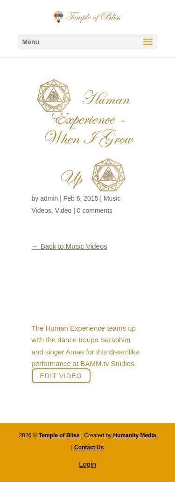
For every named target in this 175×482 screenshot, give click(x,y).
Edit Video (61, 376)
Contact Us (89, 447)
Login (87, 464)
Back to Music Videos (69, 246)
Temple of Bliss (59, 435)
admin (49, 198)
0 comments (94, 210)
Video (63, 210)
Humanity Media (134, 435)
